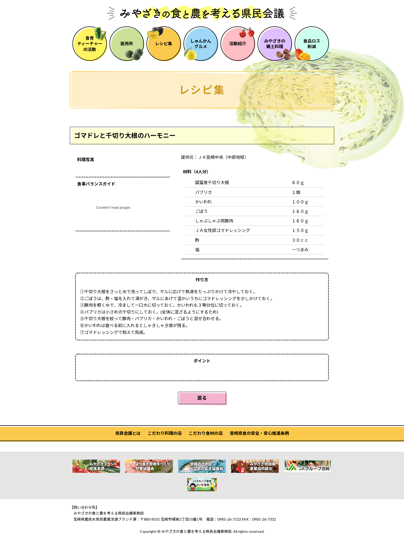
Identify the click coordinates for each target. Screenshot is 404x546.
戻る (202, 398)
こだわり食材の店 (206, 433)
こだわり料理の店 (165, 433)
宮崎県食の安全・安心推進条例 (259, 433)
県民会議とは (128, 433)
